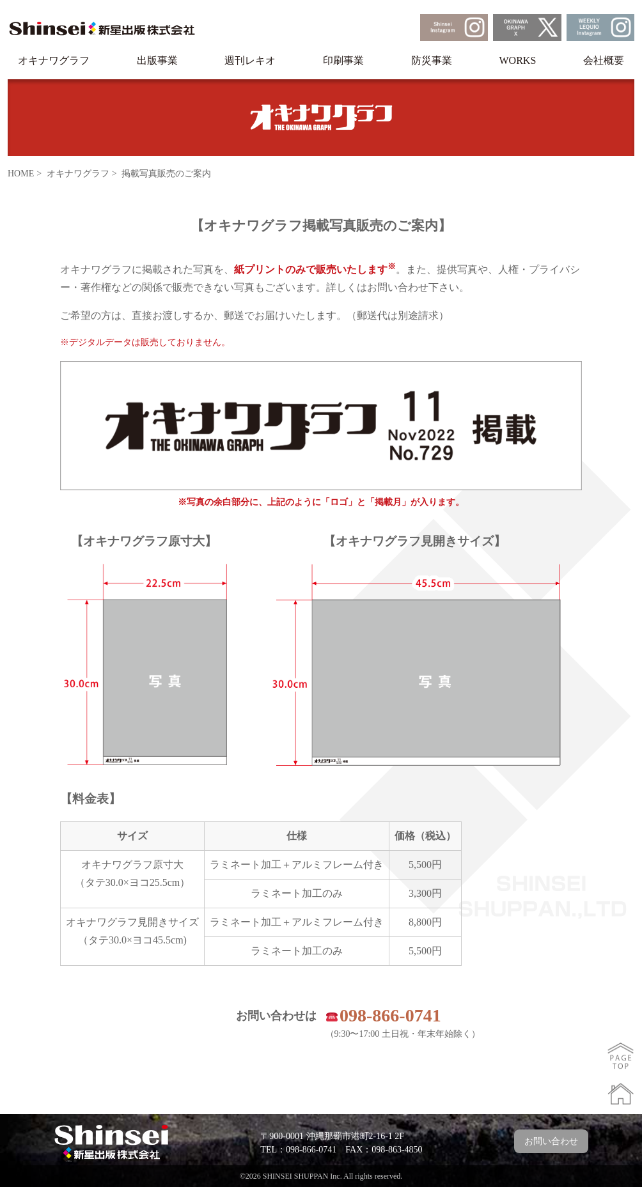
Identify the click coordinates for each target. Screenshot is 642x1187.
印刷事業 (343, 60)
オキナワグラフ (54, 60)
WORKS (517, 60)
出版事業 (157, 60)
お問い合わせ (551, 1141)
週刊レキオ (250, 60)
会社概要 (603, 60)
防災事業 (431, 60)
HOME (21, 173)
